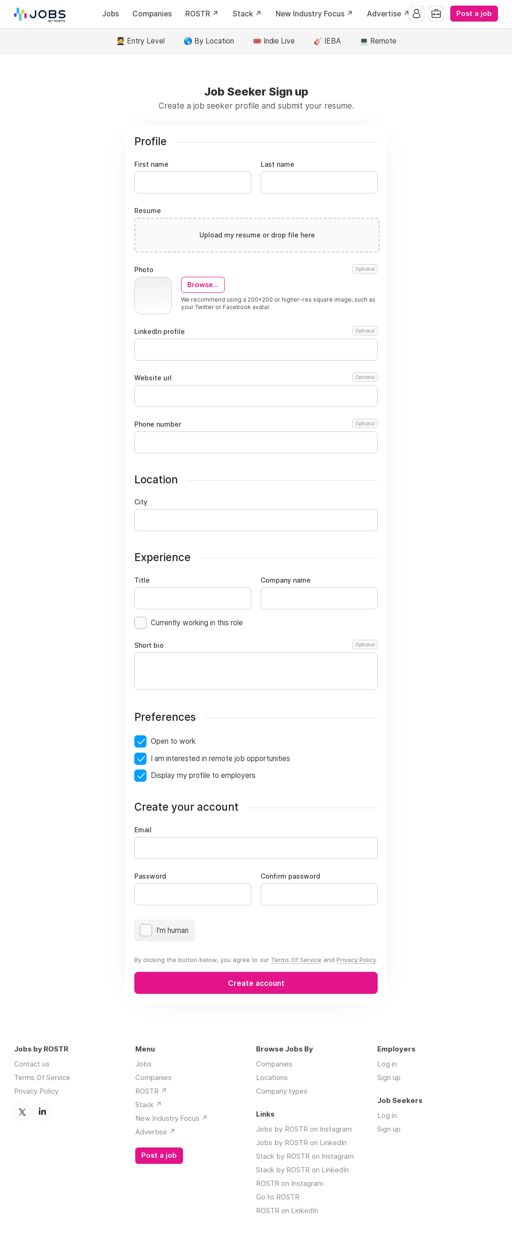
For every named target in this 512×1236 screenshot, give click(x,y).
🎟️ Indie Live (274, 41)
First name (151, 164)
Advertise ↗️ (388, 13)
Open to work (173, 741)
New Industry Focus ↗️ (314, 13)
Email (143, 830)
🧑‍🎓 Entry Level (140, 41)
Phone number (256, 424)
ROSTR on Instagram (289, 1183)
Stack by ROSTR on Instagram (305, 1156)
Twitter (22, 1112)
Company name (286, 580)
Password (150, 876)
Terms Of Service (296, 959)
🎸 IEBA (327, 41)
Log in (387, 1063)
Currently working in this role (197, 622)
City (140, 502)
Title (142, 580)
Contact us (32, 1063)
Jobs (110, 13)
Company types (281, 1091)
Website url (256, 378)
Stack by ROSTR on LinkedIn (302, 1169)
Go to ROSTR (278, 1196)
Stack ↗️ (247, 13)
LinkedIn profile (256, 331)
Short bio (256, 645)
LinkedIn (42, 1112)
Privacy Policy (356, 959)
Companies (152, 13)
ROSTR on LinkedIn (287, 1210)
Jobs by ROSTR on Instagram (304, 1129)
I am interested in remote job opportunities (220, 758)
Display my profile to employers (203, 775)
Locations (272, 1077)
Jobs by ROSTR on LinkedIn (301, 1142)
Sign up (389, 1077)
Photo (256, 269)
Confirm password (290, 876)
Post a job (474, 13)
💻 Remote (377, 41)
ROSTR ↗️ (202, 13)
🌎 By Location (208, 41)
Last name (277, 164)
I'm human (172, 930)
